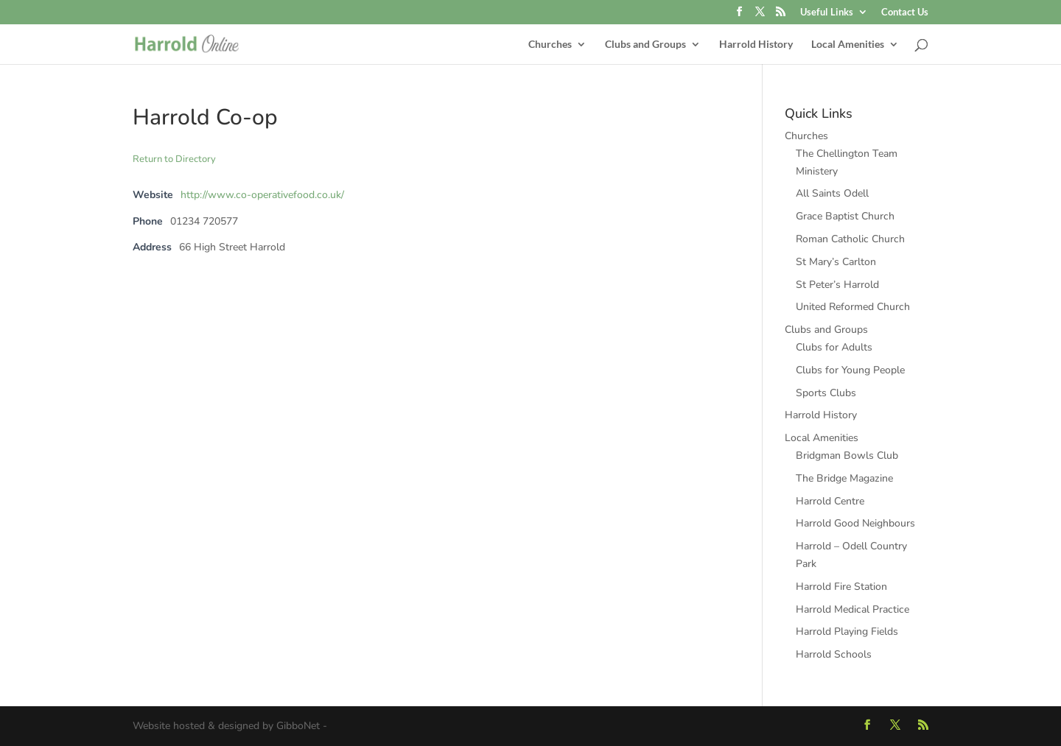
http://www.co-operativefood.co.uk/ (262, 195)
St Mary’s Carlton (836, 262)
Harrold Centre (830, 501)
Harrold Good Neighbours (855, 523)
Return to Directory (174, 159)
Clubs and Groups (645, 44)
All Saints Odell (832, 193)
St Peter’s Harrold (837, 285)
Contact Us (904, 12)
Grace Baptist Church (845, 216)
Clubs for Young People (850, 370)
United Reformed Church (853, 307)
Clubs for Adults (834, 347)
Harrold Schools (834, 654)
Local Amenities (847, 44)
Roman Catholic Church (850, 239)
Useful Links (826, 12)
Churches (550, 44)
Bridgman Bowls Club (847, 455)
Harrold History (756, 44)
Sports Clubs (826, 393)
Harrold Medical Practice (852, 609)
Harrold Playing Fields (847, 631)
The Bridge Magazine (844, 478)
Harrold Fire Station (841, 587)
